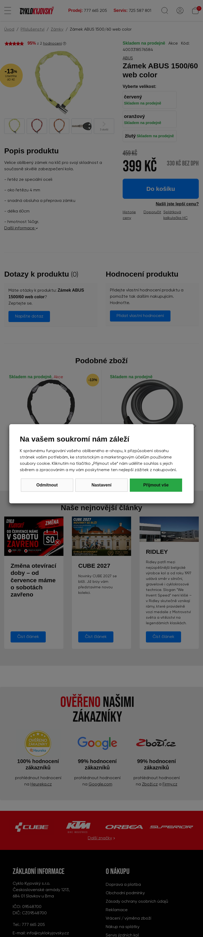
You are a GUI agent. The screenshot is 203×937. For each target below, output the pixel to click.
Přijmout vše (156, 485)
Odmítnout (47, 485)
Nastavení (101, 485)
